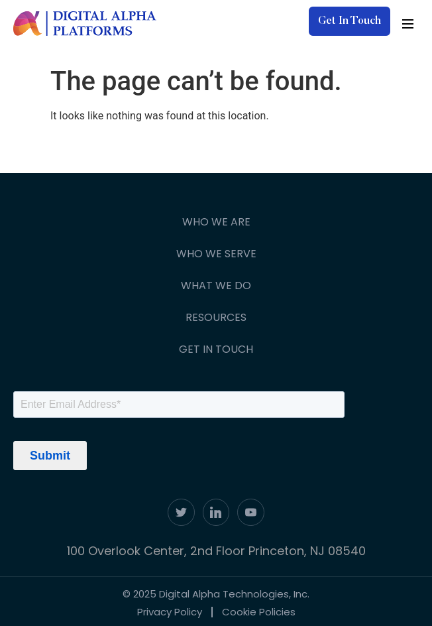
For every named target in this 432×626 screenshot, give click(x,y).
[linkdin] (216, 512)
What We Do (216, 285)
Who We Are (216, 221)
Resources (216, 317)
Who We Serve (216, 253)
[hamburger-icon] (408, 24)
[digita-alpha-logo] (85, 23)
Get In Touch (216, 349)
